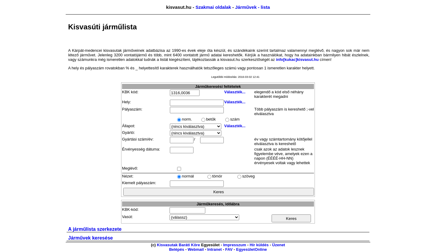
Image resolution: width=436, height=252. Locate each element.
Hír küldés (259, 245)
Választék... (235, 92)
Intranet (214, 249)
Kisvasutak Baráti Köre (178, 245)
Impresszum (234, 245)
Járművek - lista (252, 7)
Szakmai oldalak (213, 7)
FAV (229, 249)
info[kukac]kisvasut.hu (297, 59)
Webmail (196, 249)
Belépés (176, 249)
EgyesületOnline (251, 249)
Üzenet (278, 245)
